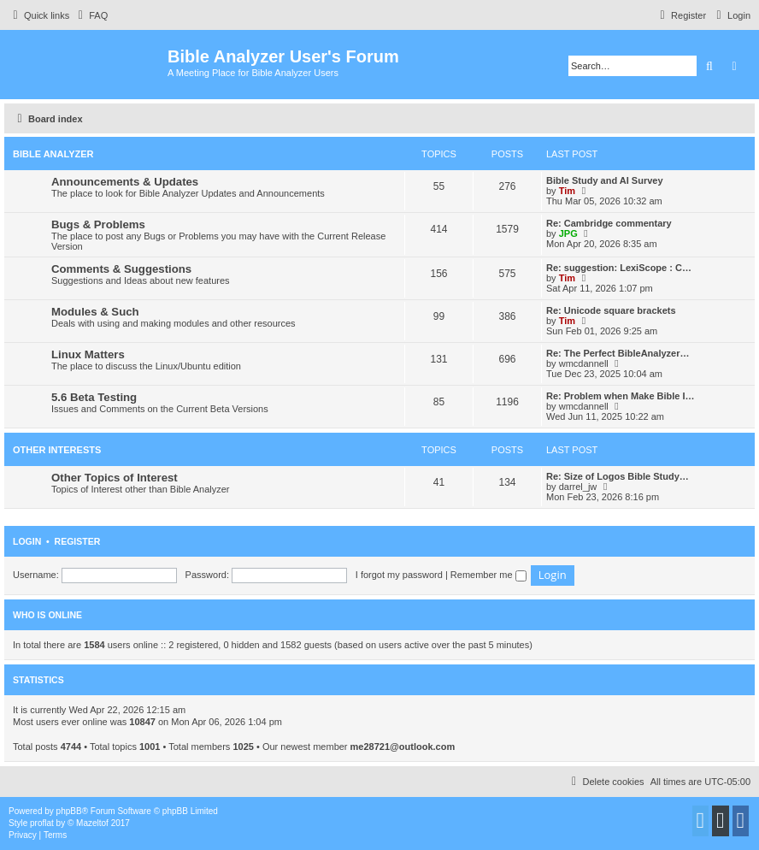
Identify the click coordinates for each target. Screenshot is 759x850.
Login (27, 541)
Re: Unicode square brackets (611, 310)
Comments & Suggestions (121, 269)
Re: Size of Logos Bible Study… (617, 476)
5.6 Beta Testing (94, 397)
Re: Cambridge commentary (609, 223)
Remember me (488, 575)
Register (78, 541)
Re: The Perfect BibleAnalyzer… (618, 353)
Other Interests (57, 450)
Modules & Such (95, 311)
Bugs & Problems (98, 224)
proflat (42, 823)
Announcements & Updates (124, 181)
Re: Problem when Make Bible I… (620, 396)
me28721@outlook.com (403, 746)
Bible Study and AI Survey (604, 180)
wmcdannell (584, 363)
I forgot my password (399, 575)
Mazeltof (92, 823)
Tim (567, 191)
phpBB (69, 811)
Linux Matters (88, 354)
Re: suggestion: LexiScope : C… (618, 268)
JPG (568, 233)
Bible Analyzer (53, 154)
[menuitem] (91, 15)
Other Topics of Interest (114, 477)
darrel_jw (578, 486)
